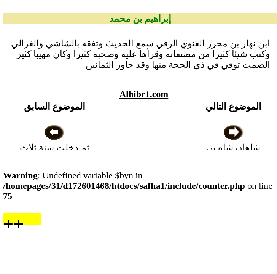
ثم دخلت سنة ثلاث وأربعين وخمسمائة (54, 147)
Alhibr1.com (144, 94)
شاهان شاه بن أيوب (233, 147)
